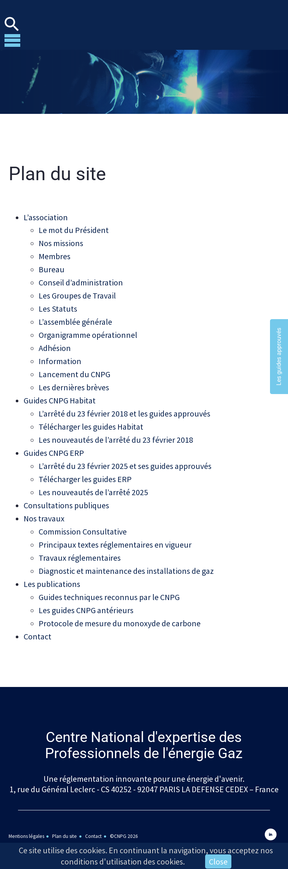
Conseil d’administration (81, 281)
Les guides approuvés (278, 356)
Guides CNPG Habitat (60, 395)
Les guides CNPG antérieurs (86, 599)
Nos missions (61, 242)
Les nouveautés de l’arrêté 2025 (93, 484)
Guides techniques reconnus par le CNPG (109, 586)
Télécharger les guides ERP (85, 472)
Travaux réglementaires (80, 548)
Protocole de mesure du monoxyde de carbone (120, 612)
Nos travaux (44, 510)
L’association (46, 217)
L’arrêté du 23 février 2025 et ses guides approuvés (125, 459)
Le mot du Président (74, 230)
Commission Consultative (83, 523)
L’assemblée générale (75, 319)
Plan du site (64, 824)
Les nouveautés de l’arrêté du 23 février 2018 (116, 434)
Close (218, 861)
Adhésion (55, 344)
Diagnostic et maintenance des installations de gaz (126, 561)
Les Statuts (58, 306)
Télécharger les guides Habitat (91, 421)
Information (60, 357)
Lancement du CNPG (74, 370)
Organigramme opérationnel (88, 332)
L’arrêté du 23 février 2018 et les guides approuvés (124, 408)
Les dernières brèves (74, 383)
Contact (37, 625)
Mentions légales (26, 824)
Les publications (52, 574)
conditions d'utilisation (101, 861)
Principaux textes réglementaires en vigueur (115, 535)
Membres (54, 255)
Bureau (51, 268)
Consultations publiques (66, 497)
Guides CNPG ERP (54, 446)
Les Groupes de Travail (77, 293)
